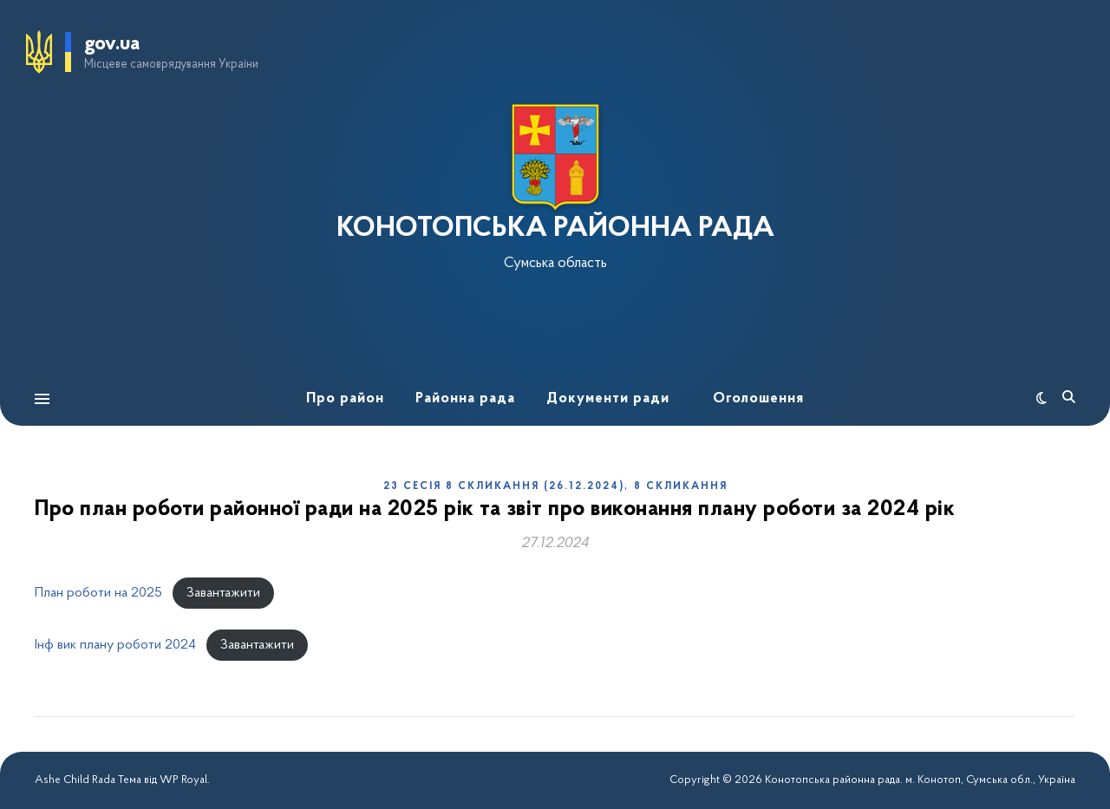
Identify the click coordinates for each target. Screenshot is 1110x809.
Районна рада (465, 398)
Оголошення (758, 398)
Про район (345, 398)
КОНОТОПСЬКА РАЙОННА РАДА (555, 229)
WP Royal (183, 780)
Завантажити (223, 593)
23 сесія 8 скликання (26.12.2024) (503, 486)
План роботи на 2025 (98, 593)
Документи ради (607, 398)
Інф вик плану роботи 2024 (115, 645)
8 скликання (681, 486)
